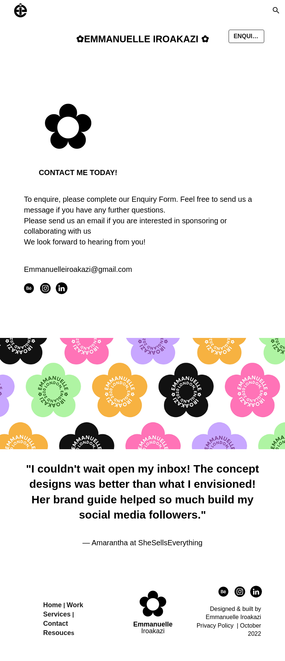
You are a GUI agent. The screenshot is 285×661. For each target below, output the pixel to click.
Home (52, 605)
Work (75, 605)
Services (57, 614)
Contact (55, 623)
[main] (142, 39)
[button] (276, 10)
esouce (59, 633)
